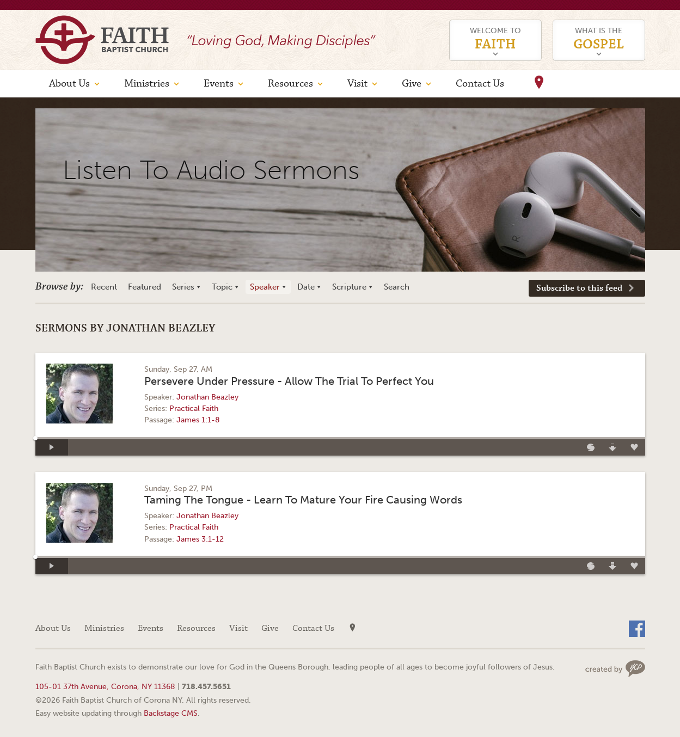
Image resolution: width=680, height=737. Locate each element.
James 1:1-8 (198, 420)
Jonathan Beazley (207, 397)
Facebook (637, 629)
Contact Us (480, 83)
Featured (144, 287)
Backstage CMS (171, 713)
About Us (69, 83)
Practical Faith (193, 408)
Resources (290, 83)
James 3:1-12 (200, 539)
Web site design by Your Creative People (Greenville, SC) (615, 668)
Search (396, 287)
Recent (104, 287)
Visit (357, 83)
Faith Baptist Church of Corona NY (102, 39)
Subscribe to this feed (579, 288)
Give (411, 83)
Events (219, 83)
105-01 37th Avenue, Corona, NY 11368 (105, 686)
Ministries (146, 83)
